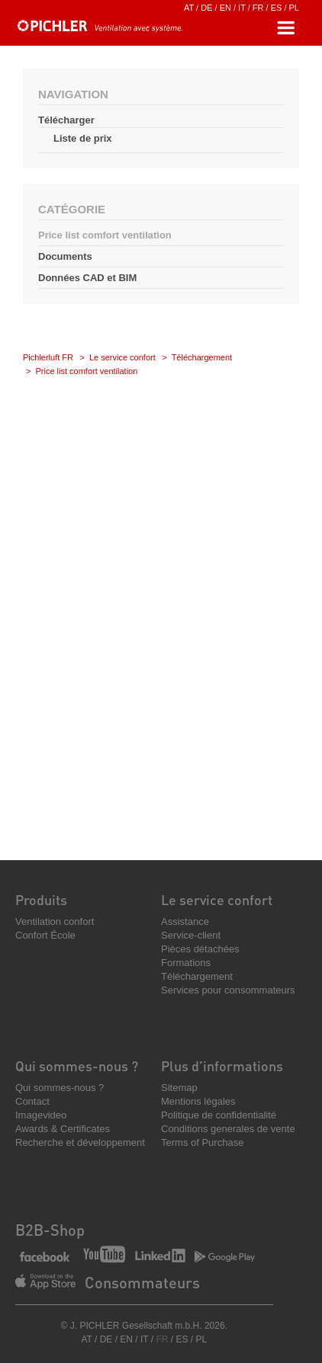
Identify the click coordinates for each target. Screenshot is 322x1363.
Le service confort (122, 357)
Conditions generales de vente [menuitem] (228, 1128)
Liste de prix (82, 138)
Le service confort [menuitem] (216, 899)
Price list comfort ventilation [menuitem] (105, 235)
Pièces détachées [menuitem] (200, 949)
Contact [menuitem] (32, 1101)
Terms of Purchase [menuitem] (202, 1142)
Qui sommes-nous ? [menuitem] (76, 1065)
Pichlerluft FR (48, 357)
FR (258, 7)
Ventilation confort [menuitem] (54, 921)
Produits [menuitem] (41, 899)
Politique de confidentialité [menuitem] (218, 1115)
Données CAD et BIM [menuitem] (87, 277)
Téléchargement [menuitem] (197, 976)
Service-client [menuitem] (191, 935)
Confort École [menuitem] (45, 935)
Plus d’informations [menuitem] (222, 1065)
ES (276, 7)
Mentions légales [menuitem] (198, 1101)
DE (206, 7)
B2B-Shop (50, 1230)
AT (189, 7)
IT (242, 7)
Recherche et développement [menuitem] (80, 1142)
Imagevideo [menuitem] (40, 1115)
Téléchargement (202, 357)
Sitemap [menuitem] (179, 1087)
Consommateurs (142, 1282)
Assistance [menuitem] (185, 921)
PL (294, 7)
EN (225, 7)
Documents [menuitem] (65, 256)
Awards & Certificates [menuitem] (62, 1128)
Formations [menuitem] (186, 962)
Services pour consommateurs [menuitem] (228, 990)
